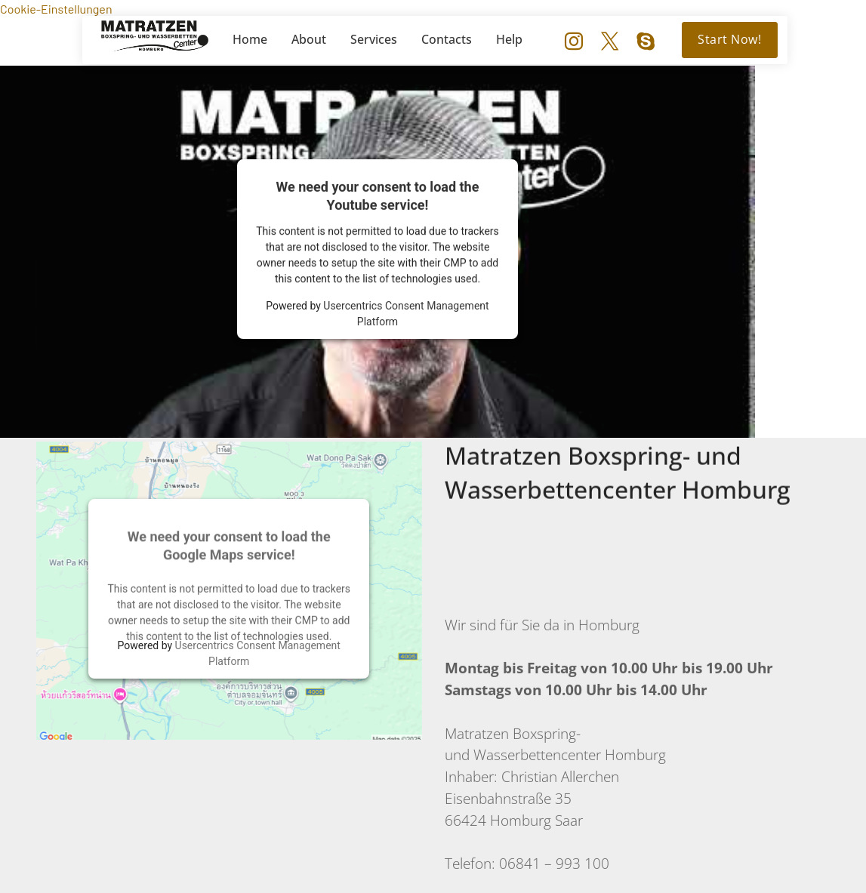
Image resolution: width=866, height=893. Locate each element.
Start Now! (729, 39)
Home (250, 39)
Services (373, 39)
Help (509, 39)
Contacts (446, 39)
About (308, 39)
